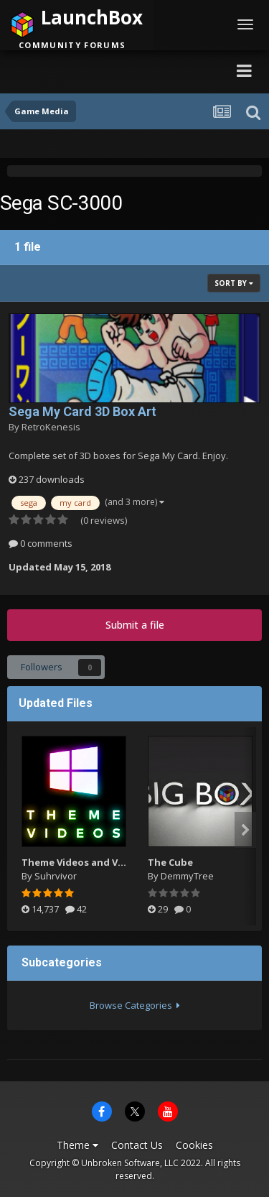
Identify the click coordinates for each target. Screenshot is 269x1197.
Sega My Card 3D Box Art (82, 411)
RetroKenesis (51, 426)
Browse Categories (135, 1005)
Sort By (233, 283)
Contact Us (137, 1145)
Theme (77, 1145)
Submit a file (134, 625)
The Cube (170, 862)
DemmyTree (187, 875)
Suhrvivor (55, 875)
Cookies (194, 1145)
